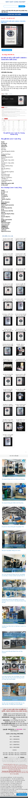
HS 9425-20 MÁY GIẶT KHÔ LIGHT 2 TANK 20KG (21, 376)
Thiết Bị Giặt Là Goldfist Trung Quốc (7, 781)
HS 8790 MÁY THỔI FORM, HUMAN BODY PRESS (20, 361)
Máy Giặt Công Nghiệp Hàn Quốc (17, 778)
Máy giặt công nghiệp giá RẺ (5, 787)
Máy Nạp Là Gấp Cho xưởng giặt (20, 792)
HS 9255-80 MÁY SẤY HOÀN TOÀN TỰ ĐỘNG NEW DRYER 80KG (20, 330)
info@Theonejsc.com (12, 757)
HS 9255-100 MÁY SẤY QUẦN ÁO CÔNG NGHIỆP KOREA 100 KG (20, 270)
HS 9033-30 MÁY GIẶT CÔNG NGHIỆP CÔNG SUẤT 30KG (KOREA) (8, 270)
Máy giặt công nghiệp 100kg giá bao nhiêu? (11, 550)
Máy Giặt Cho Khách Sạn (5, 783)
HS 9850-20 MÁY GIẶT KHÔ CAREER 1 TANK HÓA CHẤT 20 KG (13, 22)
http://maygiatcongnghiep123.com (9, 758)
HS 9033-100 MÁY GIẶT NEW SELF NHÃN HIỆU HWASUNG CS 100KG (8, 345)
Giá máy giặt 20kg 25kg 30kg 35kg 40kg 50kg (8, 790)
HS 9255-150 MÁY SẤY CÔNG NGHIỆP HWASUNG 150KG (8, 376)
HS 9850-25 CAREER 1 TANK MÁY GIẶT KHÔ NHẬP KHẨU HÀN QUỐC (8, 406)
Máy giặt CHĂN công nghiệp (16, 787)
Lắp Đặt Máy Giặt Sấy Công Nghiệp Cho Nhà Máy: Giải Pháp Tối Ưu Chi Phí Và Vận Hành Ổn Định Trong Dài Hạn (14, 601)
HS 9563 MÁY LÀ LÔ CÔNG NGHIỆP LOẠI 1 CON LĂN (8, 361)
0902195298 (21, 794)
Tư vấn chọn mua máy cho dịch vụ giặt (7, 789)
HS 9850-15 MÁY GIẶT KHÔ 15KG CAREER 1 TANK (8, 255)
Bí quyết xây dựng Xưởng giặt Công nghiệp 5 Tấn (13, 526)
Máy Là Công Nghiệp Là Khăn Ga (15, 784)
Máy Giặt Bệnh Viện (18, 781)
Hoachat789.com (21, 758)
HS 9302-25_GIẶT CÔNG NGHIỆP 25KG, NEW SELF (8, 315)
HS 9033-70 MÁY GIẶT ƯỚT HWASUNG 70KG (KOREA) (21, 240)
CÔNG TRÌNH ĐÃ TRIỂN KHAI (6, 777)
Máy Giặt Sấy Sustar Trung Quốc (19, 780)
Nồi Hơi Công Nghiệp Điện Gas (17, 786)
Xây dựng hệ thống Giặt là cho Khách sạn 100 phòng (13, 479)
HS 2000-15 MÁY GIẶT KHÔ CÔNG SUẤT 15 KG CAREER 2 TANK (8, 421)
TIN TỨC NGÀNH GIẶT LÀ (18, 777)
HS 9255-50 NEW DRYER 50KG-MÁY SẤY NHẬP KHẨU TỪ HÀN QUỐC (20, 315)
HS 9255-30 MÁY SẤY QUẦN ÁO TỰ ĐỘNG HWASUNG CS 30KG (8, 391)
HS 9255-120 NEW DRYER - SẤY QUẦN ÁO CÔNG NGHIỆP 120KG (8, 330)
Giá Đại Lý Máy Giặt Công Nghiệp (21, 789)
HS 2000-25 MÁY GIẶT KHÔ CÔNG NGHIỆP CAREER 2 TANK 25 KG (8, 285)
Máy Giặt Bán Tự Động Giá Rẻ (16, 783)
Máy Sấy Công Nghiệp (4, 784)
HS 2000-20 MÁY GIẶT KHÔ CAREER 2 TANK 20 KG (8, 300)
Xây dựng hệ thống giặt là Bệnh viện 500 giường (12, 502)
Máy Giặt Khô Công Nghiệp (5, 786)
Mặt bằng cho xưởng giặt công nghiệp (7, 793)
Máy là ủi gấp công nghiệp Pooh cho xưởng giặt (9, 795)
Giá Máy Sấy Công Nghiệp (18, 760)
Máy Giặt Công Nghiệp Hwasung (6, 780)
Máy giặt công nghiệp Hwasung (20, 761)
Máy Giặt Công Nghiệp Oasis (5, 778)
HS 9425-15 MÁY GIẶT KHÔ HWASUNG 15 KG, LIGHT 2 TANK (8, 240)
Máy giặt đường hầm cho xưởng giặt (7, 792)
